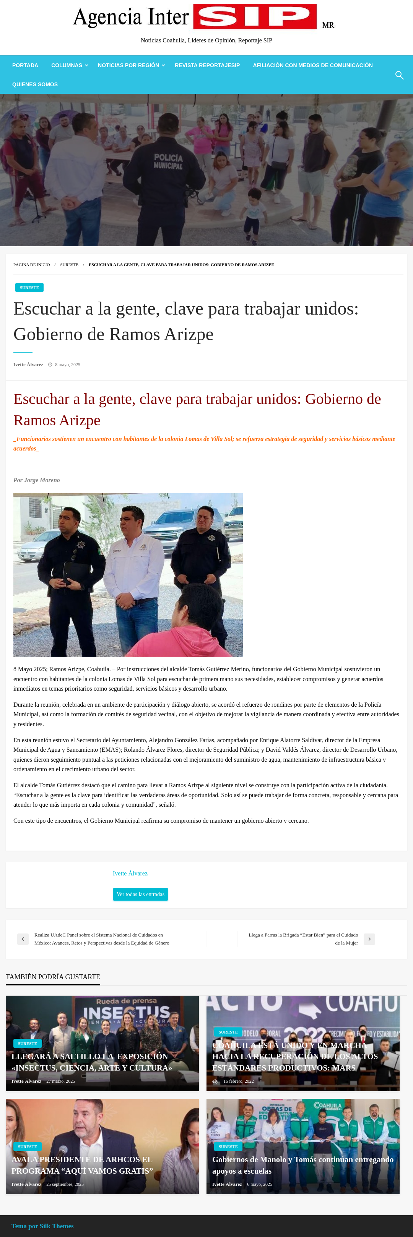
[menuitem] (25, 65)
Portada (25, 65)
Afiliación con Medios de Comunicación (312, 65)
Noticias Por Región (128, 65)
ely (216, 1081)
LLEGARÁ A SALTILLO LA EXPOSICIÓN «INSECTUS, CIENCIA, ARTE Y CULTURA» (91, 1062)
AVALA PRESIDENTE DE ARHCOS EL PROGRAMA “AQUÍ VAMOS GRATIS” (82, 1165)
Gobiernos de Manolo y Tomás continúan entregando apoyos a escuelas (303, 1165)
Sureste (69, 264)
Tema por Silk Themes (42, 1226)
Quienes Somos (35, 84)
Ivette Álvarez (28, 364)
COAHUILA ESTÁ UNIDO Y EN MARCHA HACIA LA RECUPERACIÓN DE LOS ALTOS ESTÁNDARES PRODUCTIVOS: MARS (295, 1056)
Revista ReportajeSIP (207, 65)
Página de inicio (31, 264)
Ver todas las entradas (140, 894)
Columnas (66, 65)
